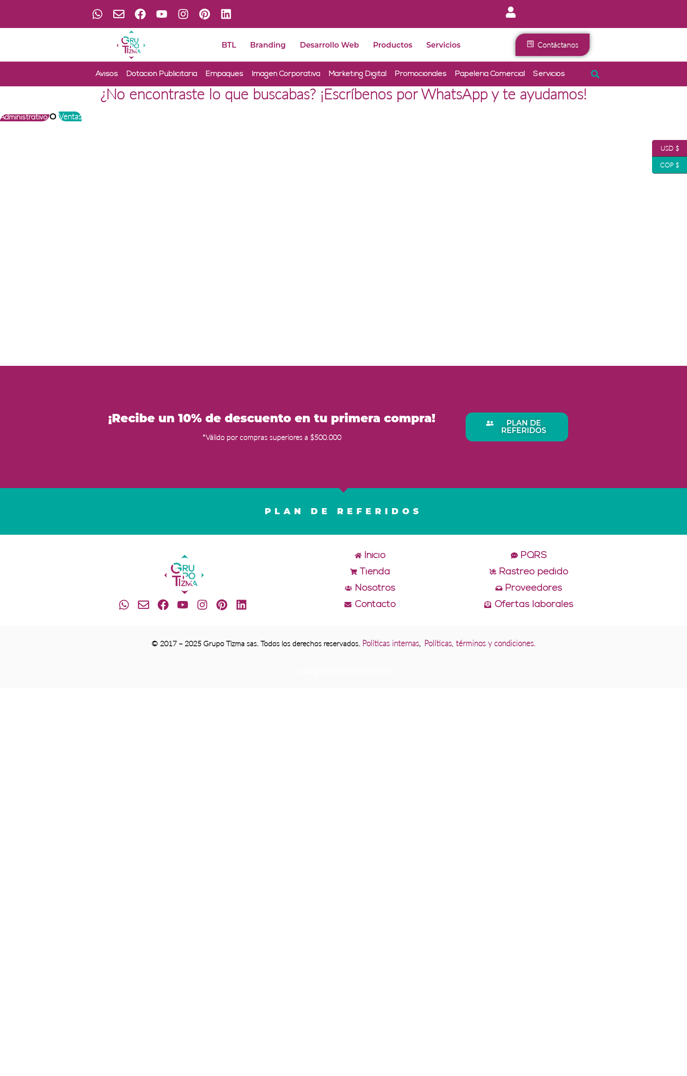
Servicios (443, 45)
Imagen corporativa (286, 74)
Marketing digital (357, 74)
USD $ (665, 148)
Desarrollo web (329, 45)
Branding (268, 45)
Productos (392, 45)
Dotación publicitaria (161, 74)
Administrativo (24, 117)
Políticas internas (390, 643)
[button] (595, 74)
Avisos (107, 74)
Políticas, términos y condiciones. (480, 643)
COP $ (665, 165)
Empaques (224, 74)
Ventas (70, 116)
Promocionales (421, 74)
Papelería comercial (490, 74)
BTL (228, 45)
